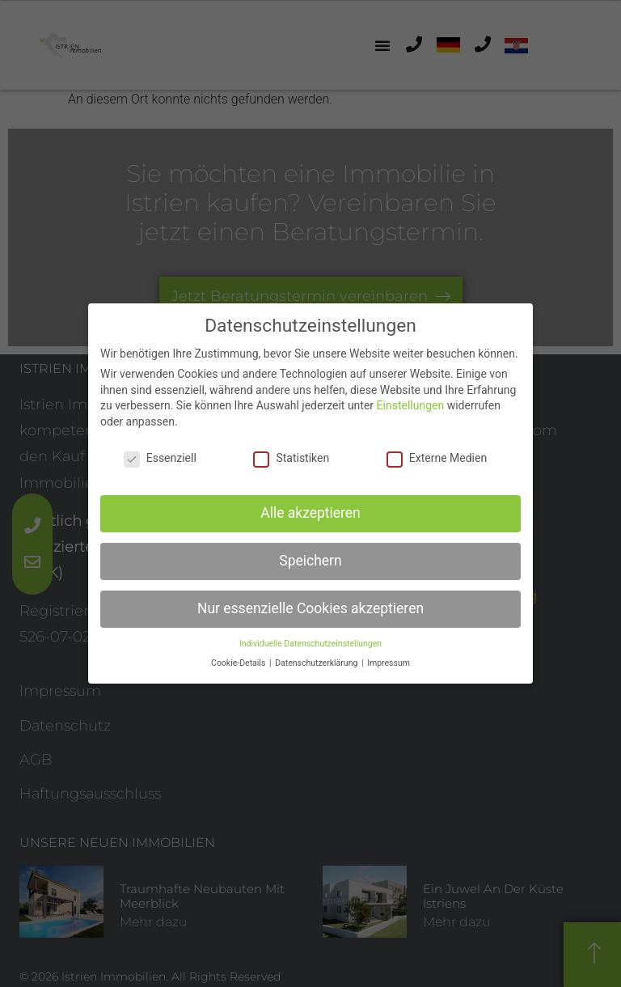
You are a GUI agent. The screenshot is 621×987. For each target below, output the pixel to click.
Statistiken (291, 449)
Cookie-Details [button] (239, 655)
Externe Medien (437, 449)
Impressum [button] (388, 655)
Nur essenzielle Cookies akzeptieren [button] (310, 601)
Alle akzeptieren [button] (310, 506)
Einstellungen (411, 398)
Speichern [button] (310, 553)
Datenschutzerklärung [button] (317, 655)
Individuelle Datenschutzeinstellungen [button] (310, 635)
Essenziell (160, 449)
